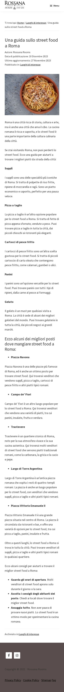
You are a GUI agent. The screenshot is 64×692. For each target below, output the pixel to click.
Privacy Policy (13, 680)
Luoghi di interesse (30, 64)
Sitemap (46, 680)
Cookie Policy (31, 680)
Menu (56, 5)
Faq (54, 680)
